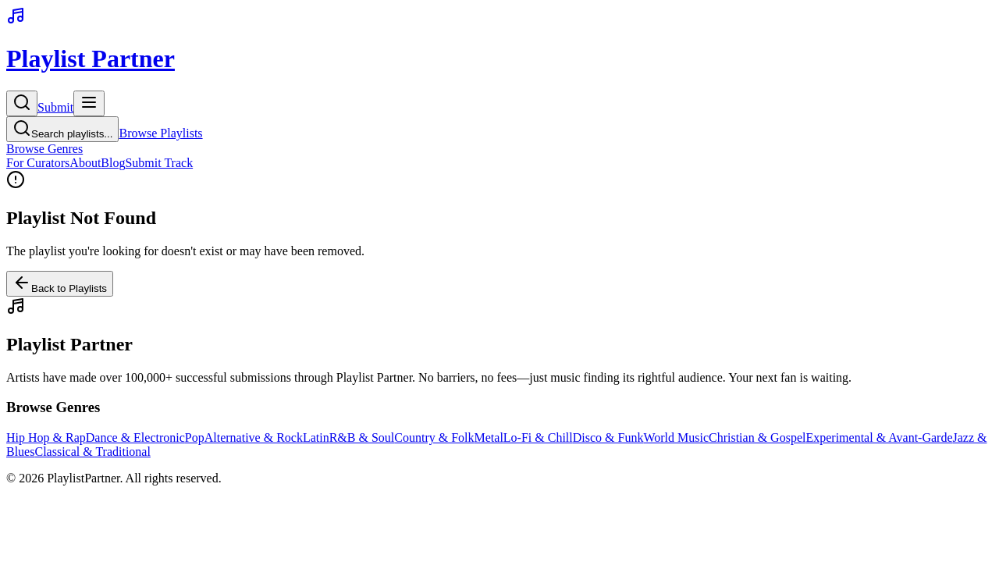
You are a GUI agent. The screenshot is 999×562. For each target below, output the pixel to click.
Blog (113, 162)
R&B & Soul (362, 437)
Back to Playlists (59, 283)
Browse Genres (44, 148)
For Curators (37, 162)
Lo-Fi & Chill (538, 437)
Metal (489, 437)
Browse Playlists (160, 133)
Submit (55, 107)
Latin (316, 437)
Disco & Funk (608, 437)
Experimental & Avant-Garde (878, 437)
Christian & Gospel (757, 437)
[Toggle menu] (89, 103)
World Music (676, 437)
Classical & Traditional (92, 451)
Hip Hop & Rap (46, 437)
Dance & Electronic (135, 437)
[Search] (21, 103)
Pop (194, 437)
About (85, 162)
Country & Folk (434, 437)
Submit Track (159, 162)
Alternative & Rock (253, 437)
